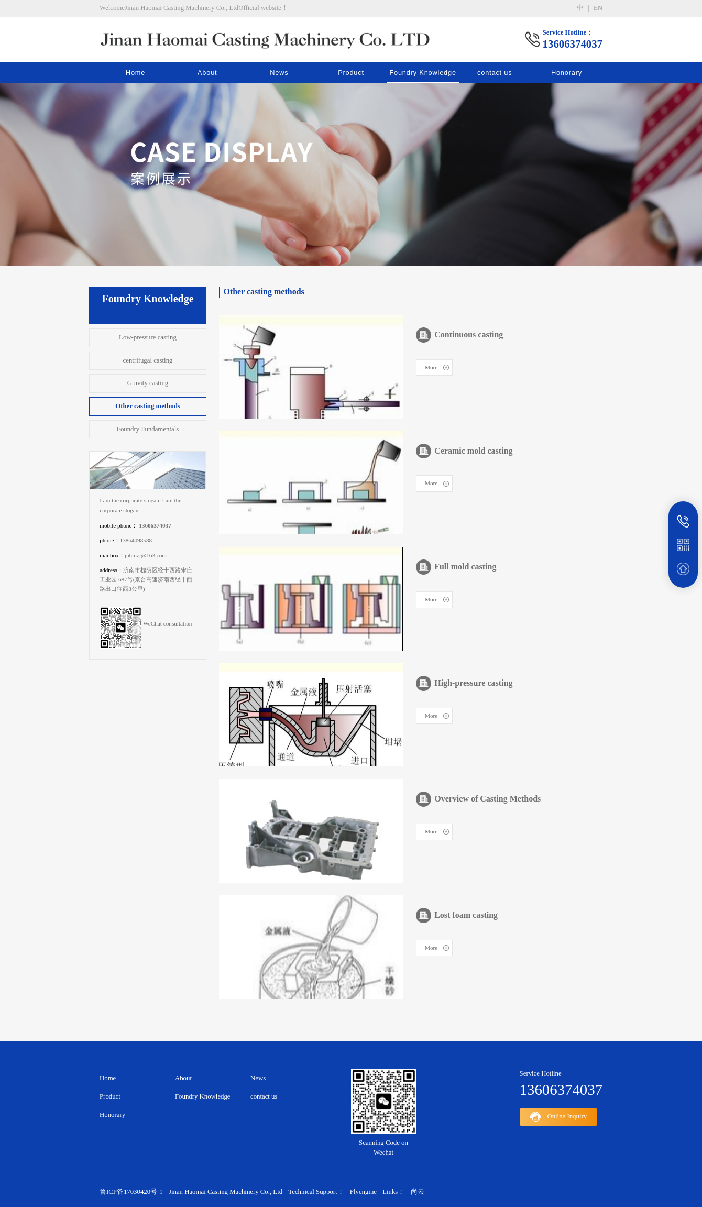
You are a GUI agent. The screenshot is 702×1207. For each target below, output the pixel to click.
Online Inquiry (558, 1116)
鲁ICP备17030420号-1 (131, 1191)
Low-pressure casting (148, 337)
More (431, 367)
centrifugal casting (148, 360)
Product (351, 72)
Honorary (566, 72)
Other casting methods (147, 406)
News (279, 72)
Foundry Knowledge (422, 72)
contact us (494, 72)
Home (135, 72)
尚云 (417, 1191)
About (207, 72)
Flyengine (363, 1191)
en (598, 8)
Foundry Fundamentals (148, 429)
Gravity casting (148, 383)
